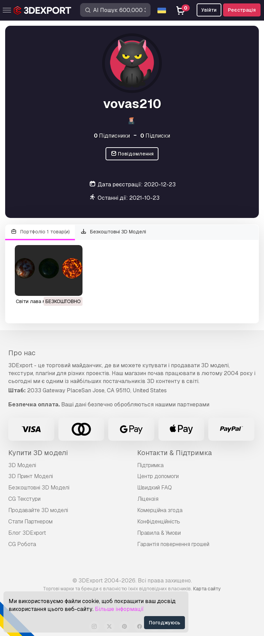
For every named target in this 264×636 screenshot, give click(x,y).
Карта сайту (207, 589)
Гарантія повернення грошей (173, 544)
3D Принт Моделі (30, 476)
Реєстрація (242, 10)
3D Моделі (22, 465)
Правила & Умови (159, 532)
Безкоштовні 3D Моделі (113, 232)
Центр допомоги (158, 476)
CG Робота (22, 544)
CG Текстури (24, 498)
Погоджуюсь (164, 623)
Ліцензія (147, 498)
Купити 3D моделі (38, 452)
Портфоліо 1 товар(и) (40, 232)
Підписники (112, 135)
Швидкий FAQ (154, 487)
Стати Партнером (30, 521)
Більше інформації (119, 609)
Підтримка (150, 465)
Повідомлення (132, 154)
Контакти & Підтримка (174, 452)
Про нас (21, 352)
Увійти (209, 10)
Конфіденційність (158, 521)
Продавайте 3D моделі (38, 510)
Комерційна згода (160, 510)
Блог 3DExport (27, 532)
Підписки (155, 135)
